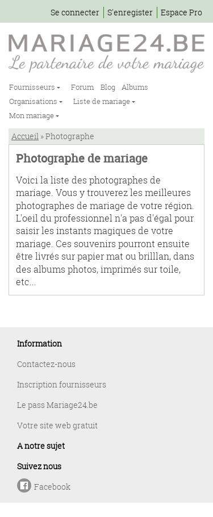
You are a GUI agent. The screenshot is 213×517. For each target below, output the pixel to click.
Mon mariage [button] (32, 115)
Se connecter (75, 12)
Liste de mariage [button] (102, 101)
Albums (135, 87)
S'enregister (130, 12)
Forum (82, 87)
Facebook (52, 486)
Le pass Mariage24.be (57, 404)
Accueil (25, 136)
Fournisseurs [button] (33, 87)
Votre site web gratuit (57, 425)
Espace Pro (181, 12)
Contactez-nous (46, 363)
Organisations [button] (34, 101)
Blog (108, 87)
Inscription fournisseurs (61, 384)
